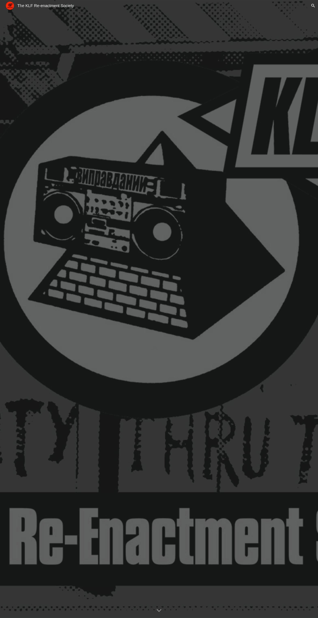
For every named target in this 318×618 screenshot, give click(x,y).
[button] (313, 6)
